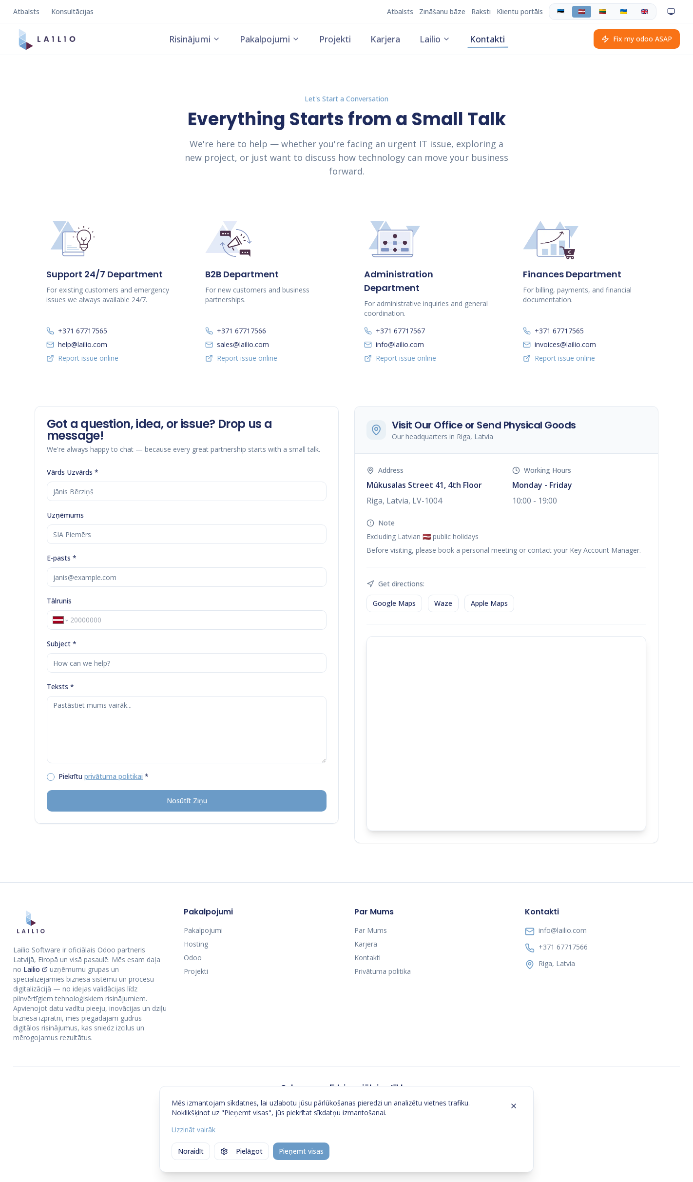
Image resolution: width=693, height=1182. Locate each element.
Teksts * (60, 686)
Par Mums (370, 930)
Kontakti (487, 39)
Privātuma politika (382, 971)
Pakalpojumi (270, 39)
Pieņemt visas (301, 1151)
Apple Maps (489, 603)
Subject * (62, 643)
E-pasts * (62, 557)
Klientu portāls (520, 11)
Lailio (435, 39)
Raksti (481, 11)
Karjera (385, 39)
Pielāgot (241, 1151)
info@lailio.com (563, 930)
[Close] (513, 1106)
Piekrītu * (103, 776)
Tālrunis (59, 600)
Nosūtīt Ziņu (187, 800)
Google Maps (394, 603)
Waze (443, 603)
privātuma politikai (113, 776)
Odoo (193, 957)
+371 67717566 (563, 946)
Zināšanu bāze (442, 11)
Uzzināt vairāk (193, 1129)
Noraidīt (191, 1151)
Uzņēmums (65, 515)
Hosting (196, 944)
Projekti (335, 39)
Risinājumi (194, 39)
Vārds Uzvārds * (72, 472)
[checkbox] (51, 777)
